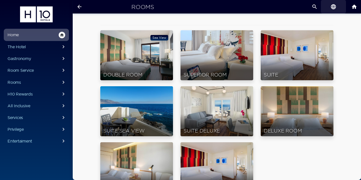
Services (37, 117)
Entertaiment (37, 141)
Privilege (37, 129)
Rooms (37, 82)
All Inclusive (37, 106)
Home (36, 35)
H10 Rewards (37, 94)
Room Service (37, 70)
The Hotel (37, 47)
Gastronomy (37, 59)
